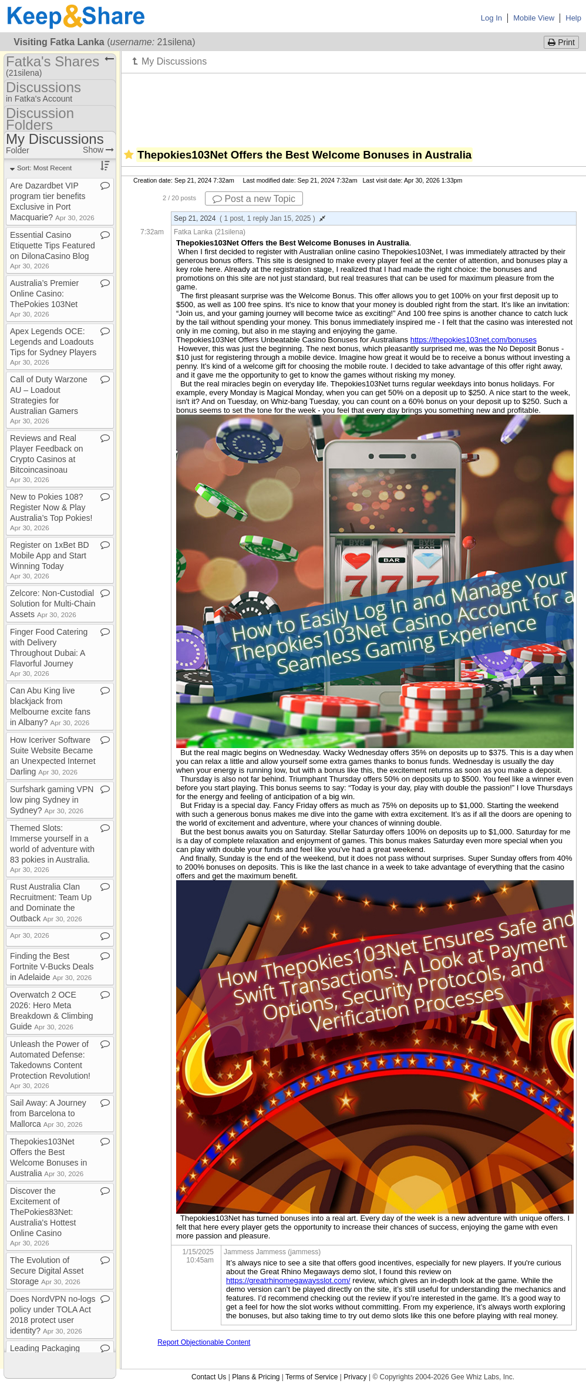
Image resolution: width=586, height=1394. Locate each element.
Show (98, 149)
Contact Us (208, 1377)
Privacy (354, 1377)
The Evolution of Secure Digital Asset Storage (46, 1270)
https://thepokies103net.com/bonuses (473, 339)
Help (573, 18)
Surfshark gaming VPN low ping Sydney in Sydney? (51, 799)
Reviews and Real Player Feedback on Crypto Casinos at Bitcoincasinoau (46, 458)
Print (561, 42)
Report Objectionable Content (203, 1342)
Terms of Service (311, 1377)
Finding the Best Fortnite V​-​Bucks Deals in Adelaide (51, 966)
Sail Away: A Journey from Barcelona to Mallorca (48, 1113)
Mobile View (533, 18)
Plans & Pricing (255, 1377)
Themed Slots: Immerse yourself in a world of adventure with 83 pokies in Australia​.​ (52, 848)
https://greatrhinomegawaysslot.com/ (288, 1280)
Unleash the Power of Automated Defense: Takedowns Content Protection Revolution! (50, 1064)
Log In (491, 18)
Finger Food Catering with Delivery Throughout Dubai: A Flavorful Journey (48, 652)
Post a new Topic (254, 199)
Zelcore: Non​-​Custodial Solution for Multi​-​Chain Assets (53, 603)
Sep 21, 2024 (249, 218)
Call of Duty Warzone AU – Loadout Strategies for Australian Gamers (48, 400)
